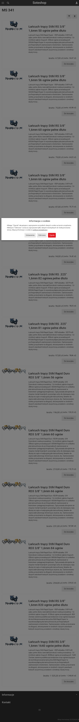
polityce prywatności (40, 230)
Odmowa (41, 235)
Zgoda (51, 235)
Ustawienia (30, 235)
